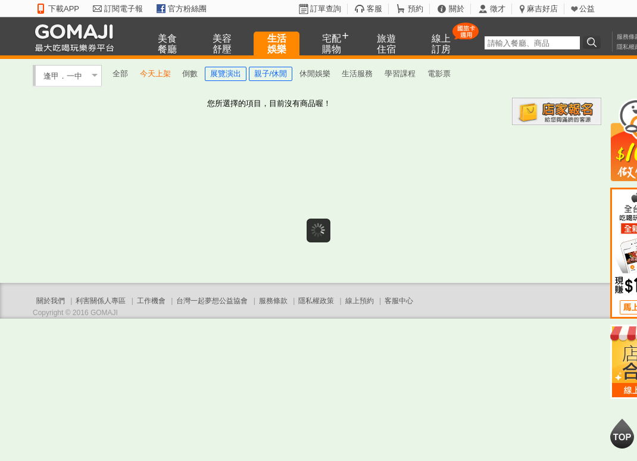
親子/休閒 (271, 73)
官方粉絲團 (187, 8)
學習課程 (400, 73)
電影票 (439, 73)
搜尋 (593, 42)
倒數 (190, 73)
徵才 (497, 8)
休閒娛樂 (314, 73)
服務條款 (273, 301)
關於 (456, 8)
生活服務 (357, 73)
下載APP (63, 8)
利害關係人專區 (101, 301)
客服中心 (399, 301)
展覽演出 (225, 73)
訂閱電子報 (123, 8)
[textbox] (532, 42)
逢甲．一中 (62, 75)
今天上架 (155, 73)
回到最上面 (622, 433)
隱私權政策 (316, 301)
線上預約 (359, 301)
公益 (587, 8)
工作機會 (151, 301)
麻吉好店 (542, 8)
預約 (415, 8)
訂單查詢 (325, 8)
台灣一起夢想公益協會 (212, 301)
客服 (374, 8)
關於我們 (50, 301)
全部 (120, 73)
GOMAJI (77, 37)
